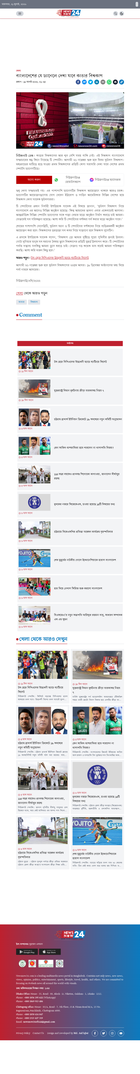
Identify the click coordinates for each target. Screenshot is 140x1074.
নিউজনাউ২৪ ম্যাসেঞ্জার (105, 180)
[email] (102, 82)
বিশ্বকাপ (34, 302)
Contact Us (38, 1033)
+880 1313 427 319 (33, 1018)
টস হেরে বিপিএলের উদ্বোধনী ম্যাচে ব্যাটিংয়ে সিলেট (60, 258)
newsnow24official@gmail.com (39, 1022)
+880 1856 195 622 (33, 997)
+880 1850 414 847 (33, 1014)
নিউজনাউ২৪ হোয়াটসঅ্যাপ (67, 180)
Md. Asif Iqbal (81, 1033)
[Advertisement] (70, 42)
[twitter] (90, 82)
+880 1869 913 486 (33, 1001)
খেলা (18, 71)
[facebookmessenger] (84, 82)
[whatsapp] (109, 82)
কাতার (21, 302)
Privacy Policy (23, 1033)
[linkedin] (96, 82)
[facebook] (78, 82)
